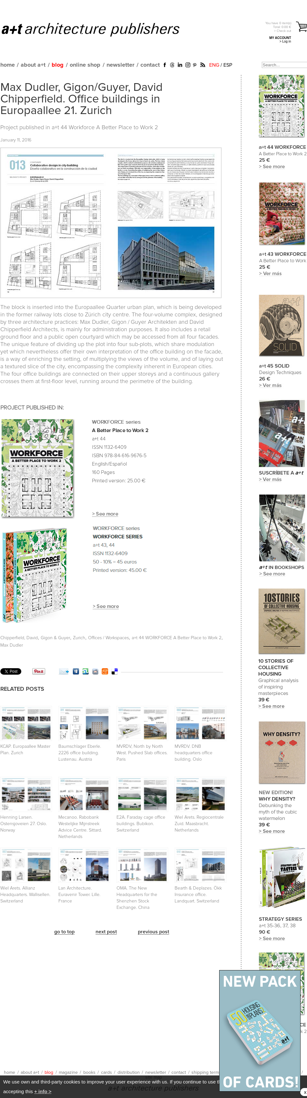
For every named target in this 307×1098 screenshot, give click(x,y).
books (89, 1072)
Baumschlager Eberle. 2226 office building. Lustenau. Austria (79, 753)
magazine (68, 1072)
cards (106, 1072)
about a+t (33, 65)
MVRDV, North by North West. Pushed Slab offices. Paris (142, 753)
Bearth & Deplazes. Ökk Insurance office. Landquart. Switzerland (198, 894)
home (7, 65)
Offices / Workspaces (108, 638)
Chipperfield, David (19, 638)
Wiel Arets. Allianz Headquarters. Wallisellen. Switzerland (25, 894)
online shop (85, 65)
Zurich (79, 638)
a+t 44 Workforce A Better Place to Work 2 (105, 127)
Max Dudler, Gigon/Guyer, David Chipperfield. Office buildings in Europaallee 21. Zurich (81, 99)
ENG (214, 65)
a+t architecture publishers (98, 29)
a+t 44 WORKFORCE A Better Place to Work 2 (176, 638)
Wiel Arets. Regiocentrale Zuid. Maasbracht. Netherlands (199, 824)
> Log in (285, 41)
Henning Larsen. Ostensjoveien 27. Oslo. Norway (23, 824)
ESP (227, 65)
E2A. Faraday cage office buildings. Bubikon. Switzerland (141, 824)
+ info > (42, 1091)
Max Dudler (11, 645)
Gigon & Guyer (55, 638)
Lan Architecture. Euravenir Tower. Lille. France (79, 894)
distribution (129, 1072)
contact (150, 65)
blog (58, 65)
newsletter (120, 65)
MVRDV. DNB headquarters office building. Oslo (193, 753)
